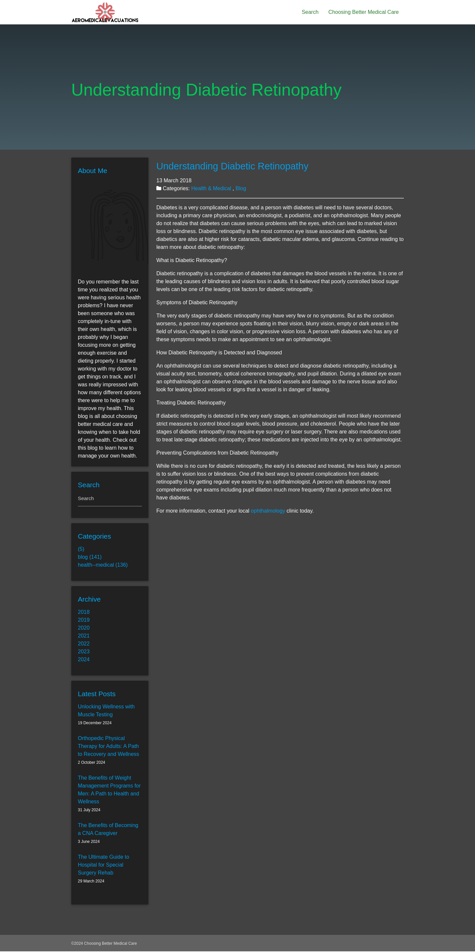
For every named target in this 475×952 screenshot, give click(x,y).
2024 (84, 660)
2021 (84, 636)
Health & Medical (212, 188)
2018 (84, 612)
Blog (241, 188)
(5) (81, 549)
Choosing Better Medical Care (364, 12)
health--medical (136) (103, 565)
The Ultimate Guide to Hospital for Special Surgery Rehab (103, 865)
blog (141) (90, 557)
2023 (84, 652)
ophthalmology (268, 511)
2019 (84, 620)
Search (310, 12)
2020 (84, 628)
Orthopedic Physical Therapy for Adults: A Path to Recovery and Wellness (108, 747)
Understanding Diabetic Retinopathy (232, 166)
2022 (84, 644)
